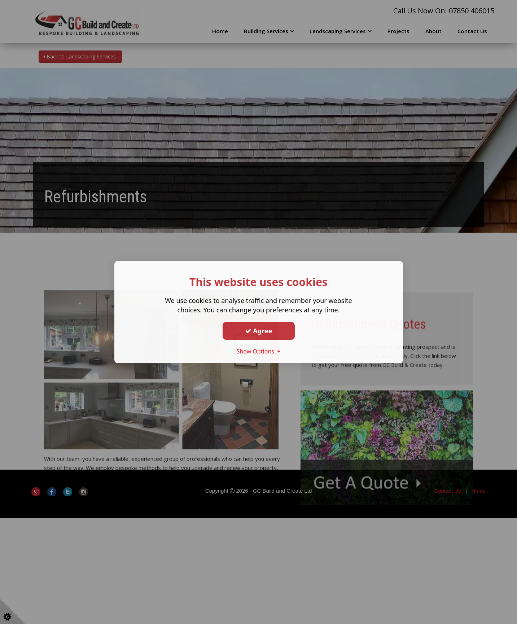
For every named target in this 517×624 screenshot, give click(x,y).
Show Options (259, 351)
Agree (258, 330)
